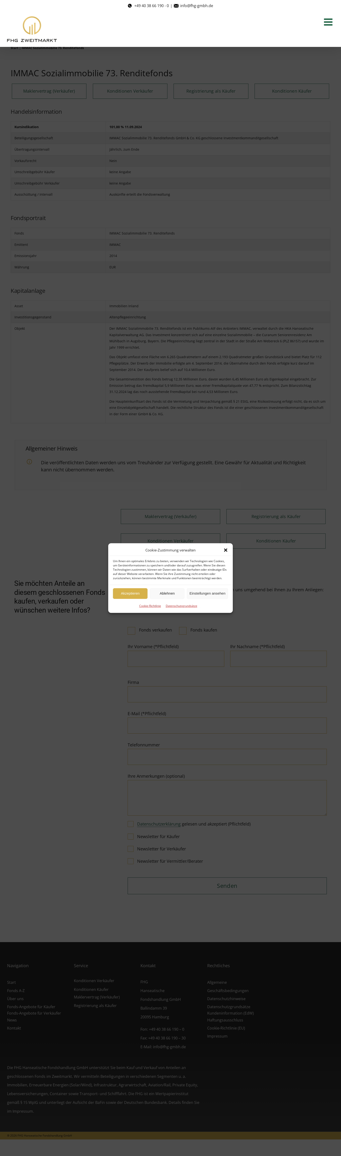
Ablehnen (167, 593)
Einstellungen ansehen (207, 593)
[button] (225, 550)
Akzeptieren (130, 593)
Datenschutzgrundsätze (181, 606)
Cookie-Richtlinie (150, 606)
